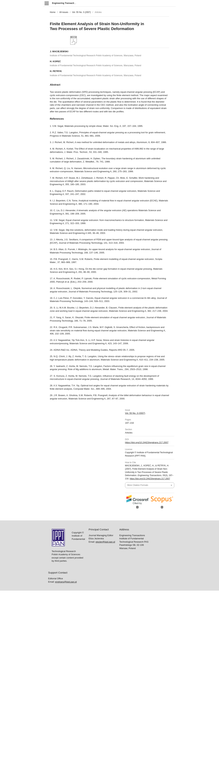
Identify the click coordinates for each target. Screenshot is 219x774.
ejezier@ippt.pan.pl (105, 542)
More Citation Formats (137, 485)
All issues (63, 12)
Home (52, 12)
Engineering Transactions (65, 3)
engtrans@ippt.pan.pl (66, 581)
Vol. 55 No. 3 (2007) (81, 12)
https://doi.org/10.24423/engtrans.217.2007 (147, 442)
